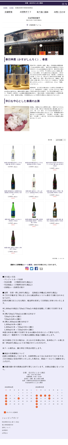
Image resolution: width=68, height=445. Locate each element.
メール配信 (28, 265)
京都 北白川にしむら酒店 (34, 3)
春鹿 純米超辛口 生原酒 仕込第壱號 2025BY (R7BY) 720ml (13, 192)
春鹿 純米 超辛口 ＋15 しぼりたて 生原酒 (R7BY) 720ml (34, 192)
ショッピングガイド (10, 418)
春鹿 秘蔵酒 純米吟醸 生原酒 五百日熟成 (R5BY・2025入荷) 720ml (34, 221)
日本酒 (11, 8)
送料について (6, 427)
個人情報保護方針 (7, 425)
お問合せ (5, 433)
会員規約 (5, 430)
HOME (5, 8)
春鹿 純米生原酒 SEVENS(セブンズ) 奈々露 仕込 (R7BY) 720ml (55, 164)
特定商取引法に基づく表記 (10, 422)
